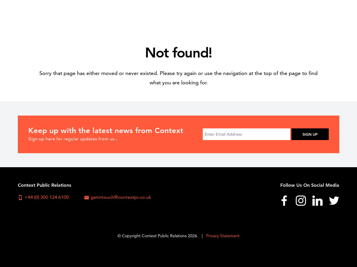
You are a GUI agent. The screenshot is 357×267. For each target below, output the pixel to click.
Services (229, 16)
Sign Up (310, 134)
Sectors (200, 16)
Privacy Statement (222, 235)
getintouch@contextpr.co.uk (117, 197)
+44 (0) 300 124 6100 (43, 197)
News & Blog (289, 16)
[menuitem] (169, 16)
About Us (169, 16)
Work (256, 16)
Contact (325, 16)
